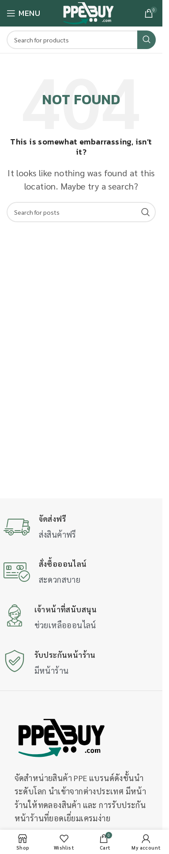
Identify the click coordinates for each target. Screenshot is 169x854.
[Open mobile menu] (23, 13)
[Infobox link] (81, 528)
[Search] (81, 39)
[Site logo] (88, 12)
